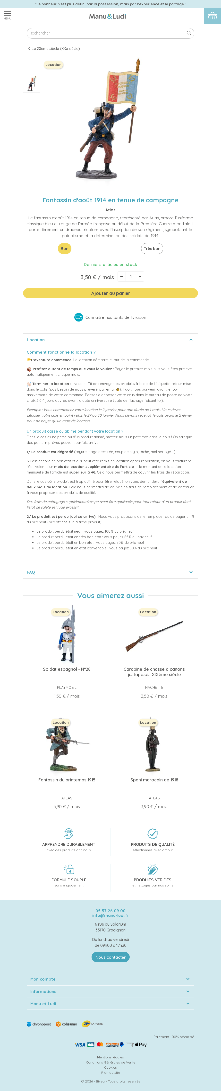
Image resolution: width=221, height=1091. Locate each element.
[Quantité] (131, 276)
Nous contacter (110, 957)
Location (36, 339)
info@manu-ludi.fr (110, 915)
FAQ (31, 572)
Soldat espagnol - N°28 (67, 669)
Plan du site (110, 1072)
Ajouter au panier (110, 293)
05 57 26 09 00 (110, 910)
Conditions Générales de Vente (110, 1062)
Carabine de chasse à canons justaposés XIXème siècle (154, 671)
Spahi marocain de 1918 (154, 780)
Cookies (110, 1067)
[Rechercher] (110, 33)
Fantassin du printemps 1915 (66, 780)
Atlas (110, 209)
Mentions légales (110, 1057)
